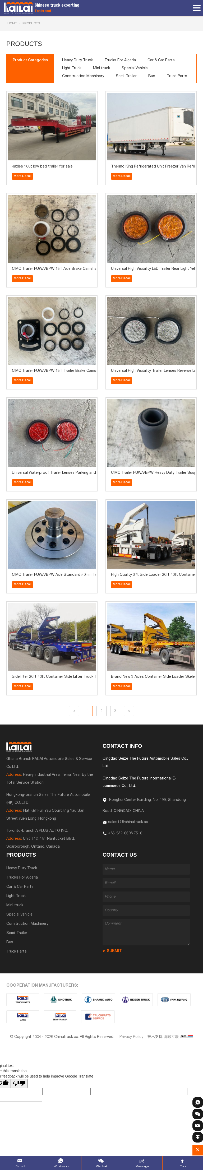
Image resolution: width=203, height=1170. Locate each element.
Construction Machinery (83, 76)
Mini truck (101, 68)
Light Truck (71, 68)
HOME (12, 23)
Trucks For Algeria (120, 60)
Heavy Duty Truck (77, 60)
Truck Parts (177, 76)
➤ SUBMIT (112, 951)
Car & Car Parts (161, 60)
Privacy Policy (131, 1037)
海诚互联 (171, 1037)
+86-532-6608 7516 (125, 833)
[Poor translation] (19, 1083)
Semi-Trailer (126, 76)
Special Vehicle (135, 68)
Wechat (101, 1166)
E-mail (20, 1166)
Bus (151, 76)
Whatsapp (61, 1166)
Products (31, 23)
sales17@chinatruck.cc (128, 822)
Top (183, 1166)
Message (142, 1166)
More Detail (22, 176)
